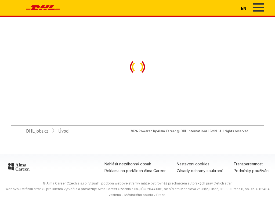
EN (243, 8)
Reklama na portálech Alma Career (135, 170)
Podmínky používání (251, 170)
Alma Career (166, 131)
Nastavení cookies (193, 164)
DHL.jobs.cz (37, 131)
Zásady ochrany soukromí (200, 170)
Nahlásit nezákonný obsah (127, 164)
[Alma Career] (18, 168)
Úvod (63, 131)
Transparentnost (248, 164)
